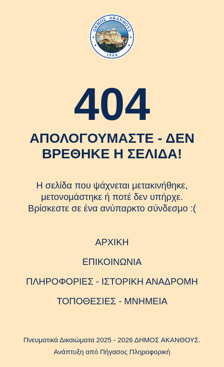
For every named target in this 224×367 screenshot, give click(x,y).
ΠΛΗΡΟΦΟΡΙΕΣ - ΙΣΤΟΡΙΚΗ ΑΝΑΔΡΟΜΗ (112, 281)
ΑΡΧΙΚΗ (111, 242)
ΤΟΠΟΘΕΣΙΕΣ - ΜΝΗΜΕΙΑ (112, 301)
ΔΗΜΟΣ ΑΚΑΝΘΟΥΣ (166, 340)
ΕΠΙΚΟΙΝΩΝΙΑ (112, 262)
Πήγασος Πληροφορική (135, 352)
